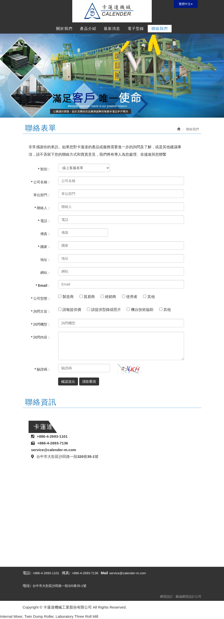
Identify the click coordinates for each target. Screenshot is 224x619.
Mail (104, 573)
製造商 (68, 296)
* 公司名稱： (41, 182)
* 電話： (44, 221)
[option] (112, 76)
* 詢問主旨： (41, 311)
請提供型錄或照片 (106, 309)
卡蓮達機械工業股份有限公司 (112, 11)
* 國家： (44, 247)
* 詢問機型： (41, 324)
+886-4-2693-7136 (85, 573)
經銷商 (111, 296)
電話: (27, 573)
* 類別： (44, 169)
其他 (151, 296)
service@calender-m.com (127, 573)
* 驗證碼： (43, 369)
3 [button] (119, 112)
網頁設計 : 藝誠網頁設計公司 (180, 596)
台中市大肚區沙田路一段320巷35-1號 (59, 586)
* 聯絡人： (43, 208)
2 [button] (112, 112)
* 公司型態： (41, 298)
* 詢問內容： (41, 337)
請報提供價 (72, 309)
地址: (27, 585)
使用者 (132, 296)
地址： (45, 260)
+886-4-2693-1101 (46, 573)
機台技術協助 (142, 309)
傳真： (45, 234)
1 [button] (104, 112)
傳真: (66, 573)
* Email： (43, 285)
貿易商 (90, 296)
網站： (45, 273)
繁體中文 (186, 4)
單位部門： (42, 195)
